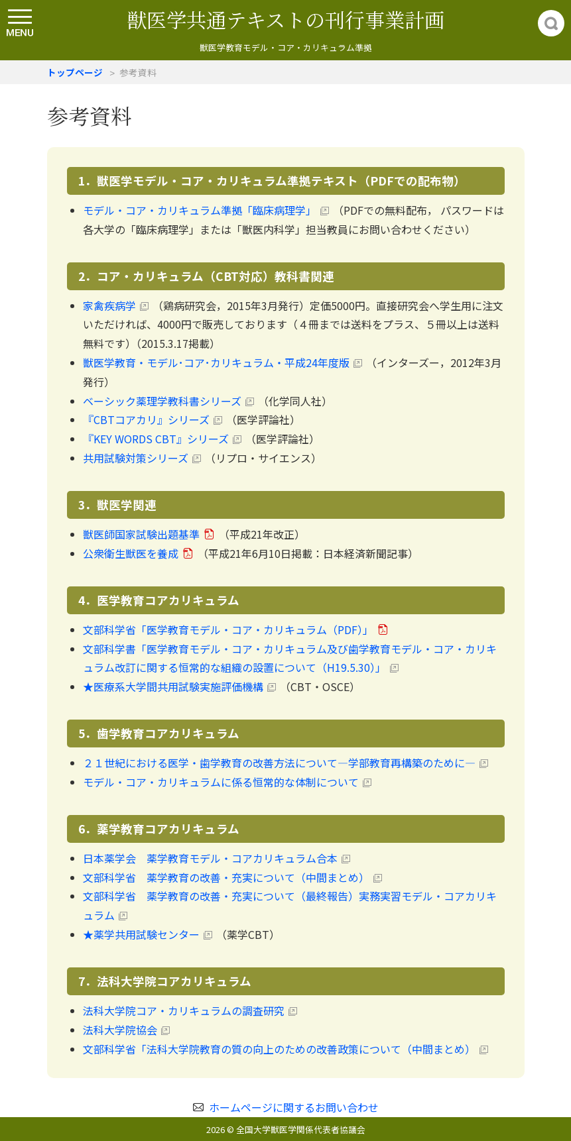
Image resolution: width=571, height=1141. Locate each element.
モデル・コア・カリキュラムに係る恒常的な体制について (221, 782)
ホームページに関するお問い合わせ (294, 1107)
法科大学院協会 (120, 1030)
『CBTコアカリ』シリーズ (146, 419)
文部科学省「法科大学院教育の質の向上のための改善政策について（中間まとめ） (279, 1049)
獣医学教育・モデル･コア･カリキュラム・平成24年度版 (216, 362)
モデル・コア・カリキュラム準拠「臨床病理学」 (199, 210)
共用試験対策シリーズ (135, 458)
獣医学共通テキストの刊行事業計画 (285, 19)
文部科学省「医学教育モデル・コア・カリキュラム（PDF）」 (228, 629)
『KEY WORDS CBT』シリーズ (156, 439)
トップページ (75, 72)
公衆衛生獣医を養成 (130, 553)
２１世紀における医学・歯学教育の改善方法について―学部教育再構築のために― (279, 763)
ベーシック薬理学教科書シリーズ (162, 401)
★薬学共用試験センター (141, 934)
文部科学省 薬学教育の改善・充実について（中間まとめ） (226, 877)
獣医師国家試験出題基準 (141, 534)
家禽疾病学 (109, 305)
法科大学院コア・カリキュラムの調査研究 (184, 1010)
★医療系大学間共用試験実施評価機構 (173, 686)
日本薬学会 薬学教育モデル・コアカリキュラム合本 (210, 858)
